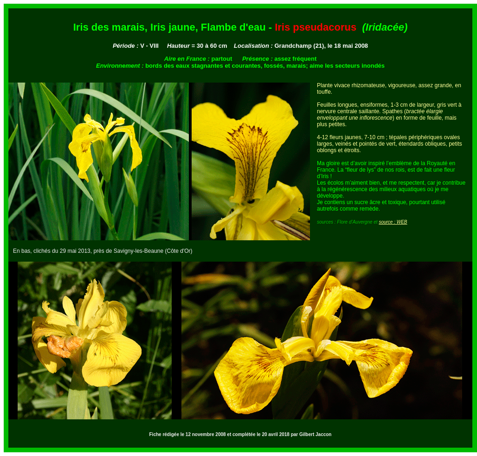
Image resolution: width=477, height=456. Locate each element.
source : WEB (393, 222)
